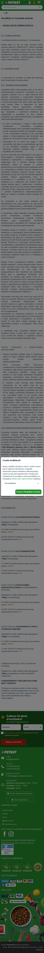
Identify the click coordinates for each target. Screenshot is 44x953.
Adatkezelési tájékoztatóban (22, 479)
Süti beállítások (10, 483)
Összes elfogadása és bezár (28, 492)
